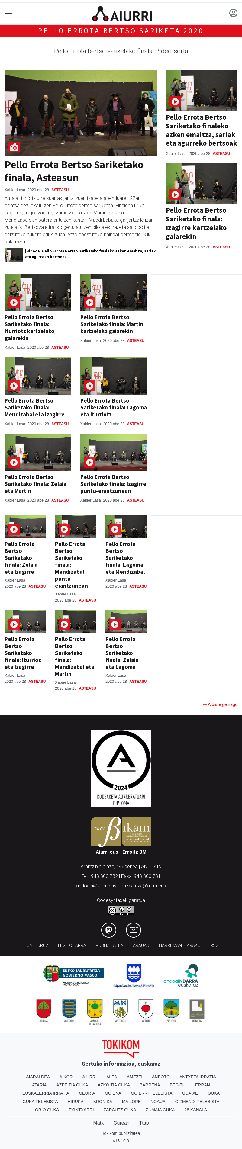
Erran (202, 1085)
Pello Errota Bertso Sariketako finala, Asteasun (74, 171)
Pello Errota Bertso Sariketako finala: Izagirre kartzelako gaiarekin (196, 223)
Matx (98, 1122)
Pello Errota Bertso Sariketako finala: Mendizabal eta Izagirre (35, 407)
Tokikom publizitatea (121, 1133)
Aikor (66, 1076)
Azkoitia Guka (114, 1085)
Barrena (150, 1085)
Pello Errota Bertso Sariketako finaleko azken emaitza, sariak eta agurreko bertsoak (201, 130)
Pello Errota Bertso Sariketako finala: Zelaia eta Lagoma (122, 652)
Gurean (121, 1122)
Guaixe (190, 1093)
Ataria (39, 1085)
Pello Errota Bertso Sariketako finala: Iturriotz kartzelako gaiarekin (29, 327)
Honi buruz (36, 945)
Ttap (144, 1122)
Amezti (134, 1076)
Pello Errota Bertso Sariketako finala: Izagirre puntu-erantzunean (113, 483)
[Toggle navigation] (8, 13)
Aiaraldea (38, 1076)
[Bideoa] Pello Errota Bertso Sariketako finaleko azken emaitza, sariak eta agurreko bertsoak (90, 254)
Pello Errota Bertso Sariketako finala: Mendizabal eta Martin (74, 656)
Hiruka (76, 1101)
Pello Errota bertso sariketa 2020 (121, 30)
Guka (214, 1093)
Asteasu (60, 190)
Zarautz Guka (120, 1109)
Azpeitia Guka (72, 1085)
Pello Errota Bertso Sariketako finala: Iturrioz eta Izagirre (23, 652)
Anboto (161, 1076)
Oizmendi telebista (197, 1101)
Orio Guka (47, 1109)
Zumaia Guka (160, 1109)
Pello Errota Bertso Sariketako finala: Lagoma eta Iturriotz (113, 407)
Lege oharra (72, 945)
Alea (111, 1076)
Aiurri (89, 1076)
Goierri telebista (151, 1093)
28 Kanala (195, 1109)
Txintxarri (81, 1109)
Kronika (102, 1101)
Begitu (178, 1085)
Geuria (87, 1093)
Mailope (131, 1101)
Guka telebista (40, 1101)
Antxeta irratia (197, 1076)
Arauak (141, 945)
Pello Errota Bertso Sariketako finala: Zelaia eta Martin (35, 483)
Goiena (113, 1093)
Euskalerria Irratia (45, 1093)
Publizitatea (109, 945)
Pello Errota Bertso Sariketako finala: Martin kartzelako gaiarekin (111, 324)
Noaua (158, 1101)
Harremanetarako (180, 945)
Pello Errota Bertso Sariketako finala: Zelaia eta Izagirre (21, 557)
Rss (214, 945)
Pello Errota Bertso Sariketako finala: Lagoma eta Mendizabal (125, 557)
